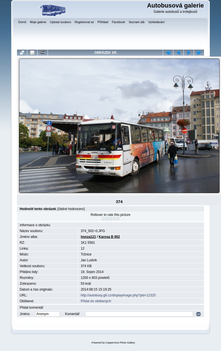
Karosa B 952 (109, 237)
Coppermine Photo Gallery (120, 342)
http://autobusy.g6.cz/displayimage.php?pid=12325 (118, 295)
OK (198, 314)
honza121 (88, 237)
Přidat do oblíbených (96, 301)
